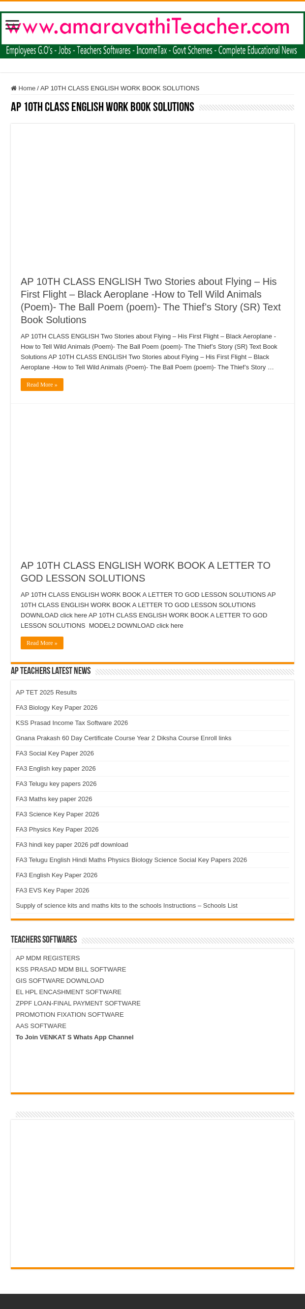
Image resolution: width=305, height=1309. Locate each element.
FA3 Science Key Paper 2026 (57, 814)
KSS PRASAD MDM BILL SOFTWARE (71, 969)
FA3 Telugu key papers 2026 (56, 783)
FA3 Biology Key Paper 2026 (56, 707)
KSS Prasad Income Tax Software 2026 (72, 722)
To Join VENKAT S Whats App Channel (75, 1037)
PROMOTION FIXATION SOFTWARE (70, 1014)
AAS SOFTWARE (41, 1026)
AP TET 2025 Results (46, 692)
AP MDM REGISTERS (48, 958)
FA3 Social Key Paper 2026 (55, 753)
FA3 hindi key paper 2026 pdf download (72, 844)
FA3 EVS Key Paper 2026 (53, 890)
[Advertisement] (152, 192)
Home (23, 88)
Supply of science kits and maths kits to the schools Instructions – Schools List (127, 905)
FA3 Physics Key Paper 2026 (57, 829)
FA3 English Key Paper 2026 (56, 875)
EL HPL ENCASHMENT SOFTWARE (69, 992)
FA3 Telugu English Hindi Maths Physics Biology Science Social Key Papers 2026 (131, 859)
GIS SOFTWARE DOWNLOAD (60, 980)
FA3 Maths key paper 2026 (54, 799)
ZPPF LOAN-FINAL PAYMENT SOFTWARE (78, 1003)
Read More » (42, 384)
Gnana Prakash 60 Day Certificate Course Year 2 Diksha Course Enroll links (124, 738)
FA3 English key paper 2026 (56, 768)
